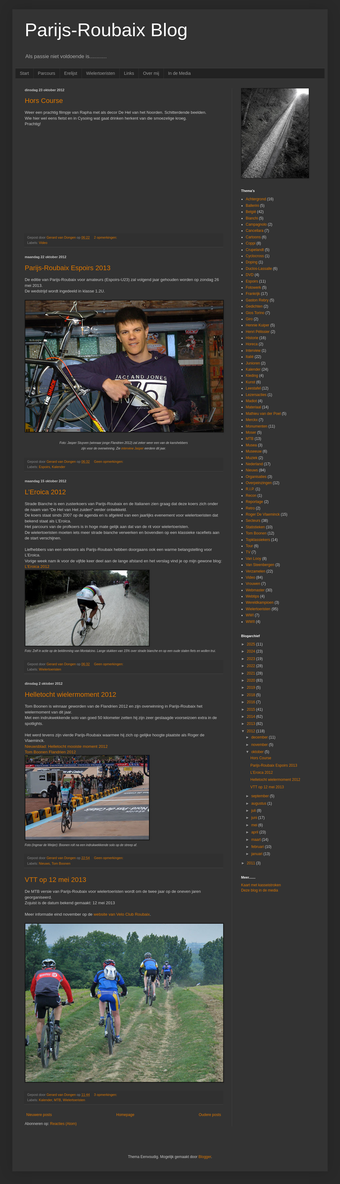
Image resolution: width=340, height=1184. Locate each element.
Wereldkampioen (260, 602)
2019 (251, 687)
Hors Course (44, 100)
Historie (252, 338)
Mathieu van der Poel (263, 413)
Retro (250, 508)
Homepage (125, 1115)
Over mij (151, 73)
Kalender (58, 467)
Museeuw (253, 451)
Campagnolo (256, 224)
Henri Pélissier (258, 332)
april (255, 832)
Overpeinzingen (259, 483)
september (260, 796)
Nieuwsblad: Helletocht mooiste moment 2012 (66, 746)
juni (254, 818)
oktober (258, 752)
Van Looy (253, 558)
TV (248, 552)
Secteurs (253, 520)
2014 (251, 716)
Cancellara (254, 230)
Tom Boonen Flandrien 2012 (50, 752)
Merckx (252, 420)
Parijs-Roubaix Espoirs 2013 (68, 268)
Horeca (252, 344)
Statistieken (255, 527)
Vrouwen (253, 583)
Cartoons (253, 237)
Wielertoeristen (100, 73)
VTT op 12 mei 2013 (55, 880)
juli (254, 810)
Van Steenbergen (260, 565)
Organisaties (256, 477)
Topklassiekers (258, 540)
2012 (251, 731)
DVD (249, 275)
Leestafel (253, 388)
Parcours (46, 73)
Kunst (250, 382)
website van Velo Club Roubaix (122, 914)
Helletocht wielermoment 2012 (70, 694)
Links (129, 73)
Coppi (250, 243)
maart (256, 839)
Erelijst (70, 73)
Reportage (254, 502)
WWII (250, 622)
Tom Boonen (61, 863)
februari (258, 847)
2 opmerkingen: (106, 237)
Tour (249, 546)
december (260, 737)
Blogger (204, 1157)
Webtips (252, 596)
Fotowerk (253, 287)
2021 (251, 673)
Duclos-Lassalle (259, 268)
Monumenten (256, 426)
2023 (251, 659)
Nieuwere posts (39, 1115)
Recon (251, 495)
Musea (251, 445)
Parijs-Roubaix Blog (106, 29)
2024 (251, 651)
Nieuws (44, 863)
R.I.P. (250, 489)
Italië (249, 357)
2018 (251, 695)
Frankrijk (253, 294)
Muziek (251, 458)
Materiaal (253, 407)
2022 (251, 666)
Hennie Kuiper (257, 325)
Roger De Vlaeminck (263, 514)
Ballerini (252, 205)
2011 (251, 863)
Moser (251, 432)
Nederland (254, 464)
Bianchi (252, 218)
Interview (253, 350)
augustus (259, 803)
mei (254, 825)
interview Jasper (132, 448)
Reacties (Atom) (63, 1124)
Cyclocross (255, 256)
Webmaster (255, 590)
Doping (251, 262)
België (251, 212)
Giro (249, 319)
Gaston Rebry (257, 300)
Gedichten (254, 306)
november (260, 745)
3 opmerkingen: (106, 1095)
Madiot (251, 401)
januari (257, 854)
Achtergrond (256, 199)
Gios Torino (255, 313)
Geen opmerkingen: (109, 461)
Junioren (253, 363)
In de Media (179, 73)
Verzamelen (255, 571)
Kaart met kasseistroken (261, 885)
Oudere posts (210, 1115)
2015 (251, 709)
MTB (57, 1100)
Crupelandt (255, 250)
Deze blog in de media (259, 890)
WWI (250, 615)
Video (43, 243)
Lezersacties (256, 395)
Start (24, 73)
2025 (251, 644)
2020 (251, 680)
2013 (251, 724)
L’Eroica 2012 (45, 492)
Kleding (252, 375)
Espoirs (44, 467)
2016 (251, 702)
